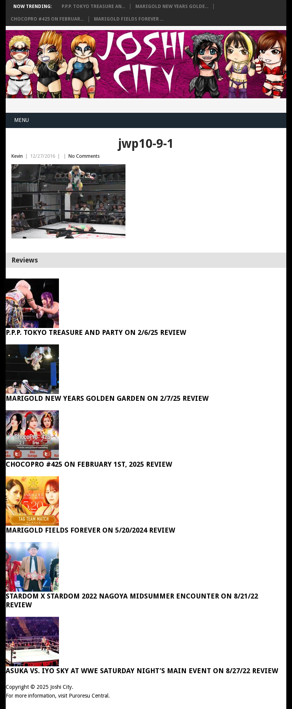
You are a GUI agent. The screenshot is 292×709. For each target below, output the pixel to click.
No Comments (84, 156)
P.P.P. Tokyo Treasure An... (93, 6)
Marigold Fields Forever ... (128, 19)
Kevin (17, 156)
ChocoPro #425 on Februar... (47, 19)
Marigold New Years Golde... (171, 6)
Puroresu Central (88, 696)
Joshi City (61, 687)
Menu (21, 120)
